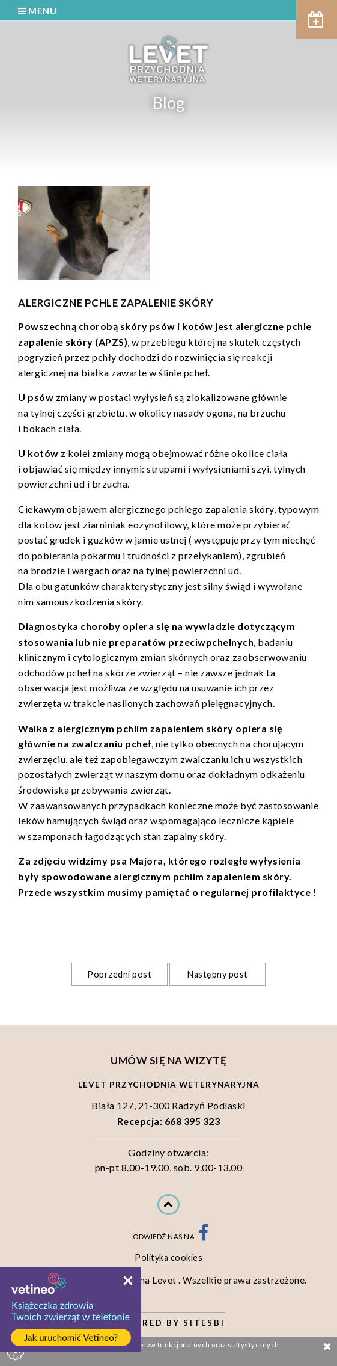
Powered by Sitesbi (168, 1323)
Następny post (217, 974)
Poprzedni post (119, 974)
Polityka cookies (168, 1257)
